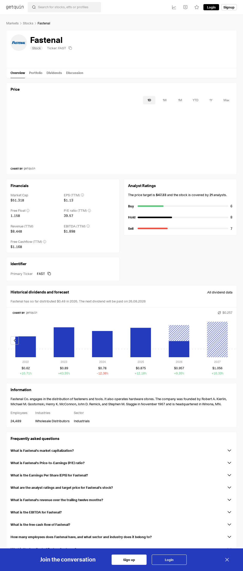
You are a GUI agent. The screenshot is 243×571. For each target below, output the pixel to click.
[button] (121, 449)
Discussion (74, 73)
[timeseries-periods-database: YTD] (195, 100)
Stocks (28, 23)
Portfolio (35, 73)
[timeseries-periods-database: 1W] (164, 100)
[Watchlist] (196, 7)
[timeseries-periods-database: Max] (226, 100)
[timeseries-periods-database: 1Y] (211, 100)
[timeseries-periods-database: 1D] (149, 100)
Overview (18, 73)
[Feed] (185, 7)
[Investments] (174, 7)
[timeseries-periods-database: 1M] (180, 100)
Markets (12, 23)
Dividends (54, 73)
